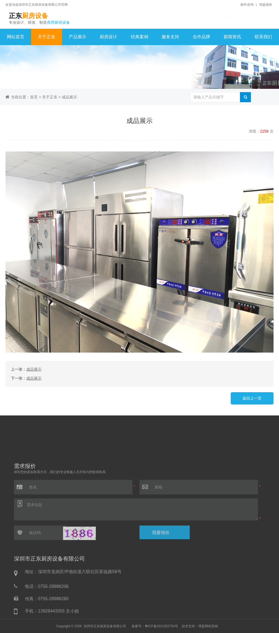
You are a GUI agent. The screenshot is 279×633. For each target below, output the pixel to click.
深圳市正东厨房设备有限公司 (105, 626)
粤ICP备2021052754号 (161, 626)
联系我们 (263, 36)
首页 (34, 97)
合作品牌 (201, 36)
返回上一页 (252, 398)
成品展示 (69, 97)
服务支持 (170, 36)
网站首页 (15, 36)
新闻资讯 (232, 36)
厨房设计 (108, 36)
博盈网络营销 (208, 626)
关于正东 (46, 36)
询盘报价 (265, 5)
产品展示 (77, 36)
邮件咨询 (247, 5)
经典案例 (139, 36)
